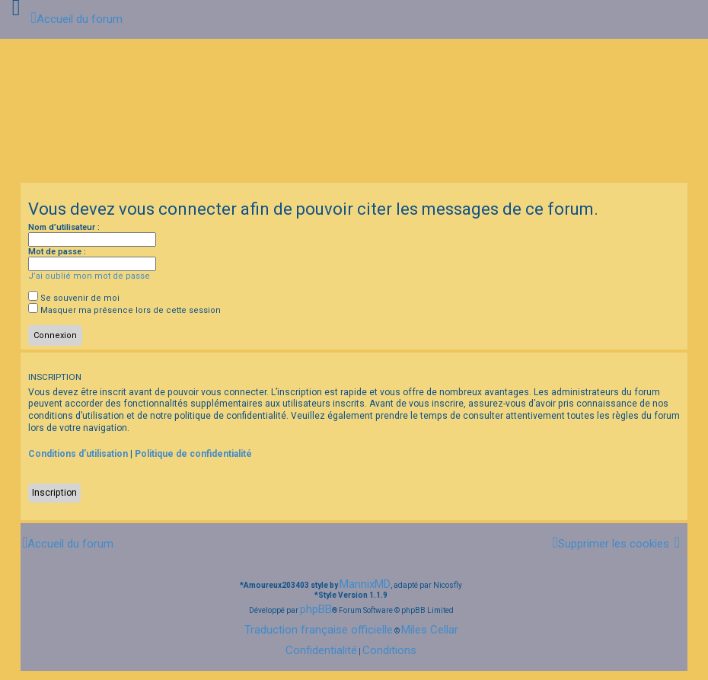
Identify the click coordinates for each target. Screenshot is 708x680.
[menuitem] (610, 543)
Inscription (54, 492)
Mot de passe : (57, 252)
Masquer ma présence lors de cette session (124, 310)
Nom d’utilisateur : (64, 227)
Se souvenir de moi (74, 298)
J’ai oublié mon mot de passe (89, 276)
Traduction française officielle (318, 630)
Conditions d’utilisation (78, 454)
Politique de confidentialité (193, 454)
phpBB (316, 609)
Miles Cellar (429, 630)
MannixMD (365, 584)
